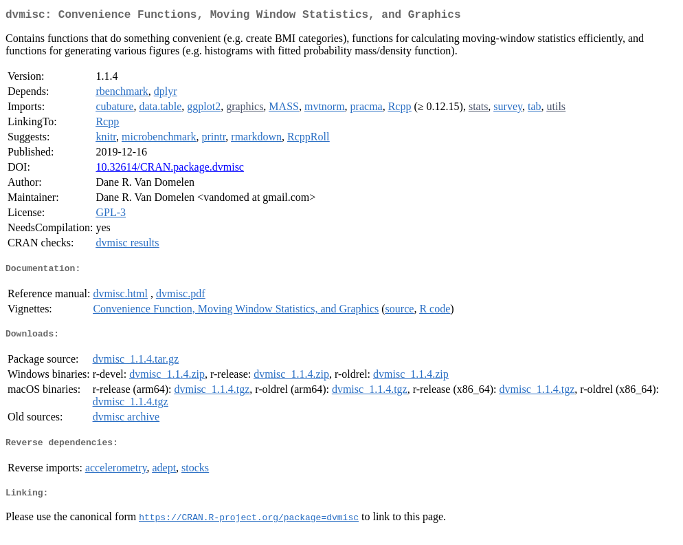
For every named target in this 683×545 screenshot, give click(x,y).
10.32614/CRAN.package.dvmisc (170, 169)
